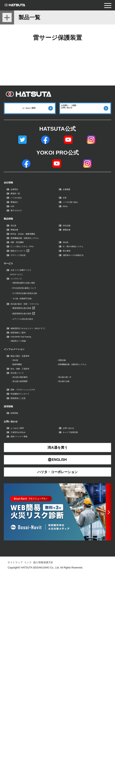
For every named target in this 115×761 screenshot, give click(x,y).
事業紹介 (18, 223)
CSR (15, 230)
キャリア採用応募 (79, 615)
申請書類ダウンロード (31, 555)
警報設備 (18, 267)
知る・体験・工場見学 (31, 514)
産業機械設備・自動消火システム (41, 282)
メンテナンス (23, 363)
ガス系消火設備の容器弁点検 (39, 387)
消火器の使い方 (73, 529)
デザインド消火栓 (27, 319)
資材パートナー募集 (29, 622)
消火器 (16, 260)
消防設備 (66, 492)
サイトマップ (15, 749)
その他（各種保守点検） (35, 395)
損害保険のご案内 (27, 448)
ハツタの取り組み (79, 223)
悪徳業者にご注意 (27, 563)
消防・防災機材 (25, 289)
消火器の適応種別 (29, 529)
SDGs (68, 230)
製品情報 (15, 249)
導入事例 (71, 311)
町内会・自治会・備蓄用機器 (37, 274)
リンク (28, 749)
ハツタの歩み (23, 215)
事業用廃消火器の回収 (33, 411)
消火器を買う (57, 635)
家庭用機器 (23, 500)
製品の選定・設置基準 (31, 485)
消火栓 (69, 289)
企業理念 (18, 200)
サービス (15, 338)
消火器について (25, 522)
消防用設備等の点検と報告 (37, 370)
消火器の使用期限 (29, 537)
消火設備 (71, 260)
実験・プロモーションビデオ (37, 548)
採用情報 (15, 575)
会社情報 (15, 190)
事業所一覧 (20, 208)
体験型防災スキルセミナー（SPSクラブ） (50, 441)
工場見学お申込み (27, 615)
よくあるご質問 (25, 607)
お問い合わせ (20, 597)
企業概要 (71, 200)
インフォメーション (29, 475)
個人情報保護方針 (43, 749)
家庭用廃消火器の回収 (33, 420)
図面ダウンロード (27, 311)
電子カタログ (23, 237)
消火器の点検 (71, 537)
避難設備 (71, 267)
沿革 (67, 215)
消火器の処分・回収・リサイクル (41, 404)
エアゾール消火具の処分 (35, 428)
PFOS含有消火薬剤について (39, 379)
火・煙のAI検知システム (86, 296)
